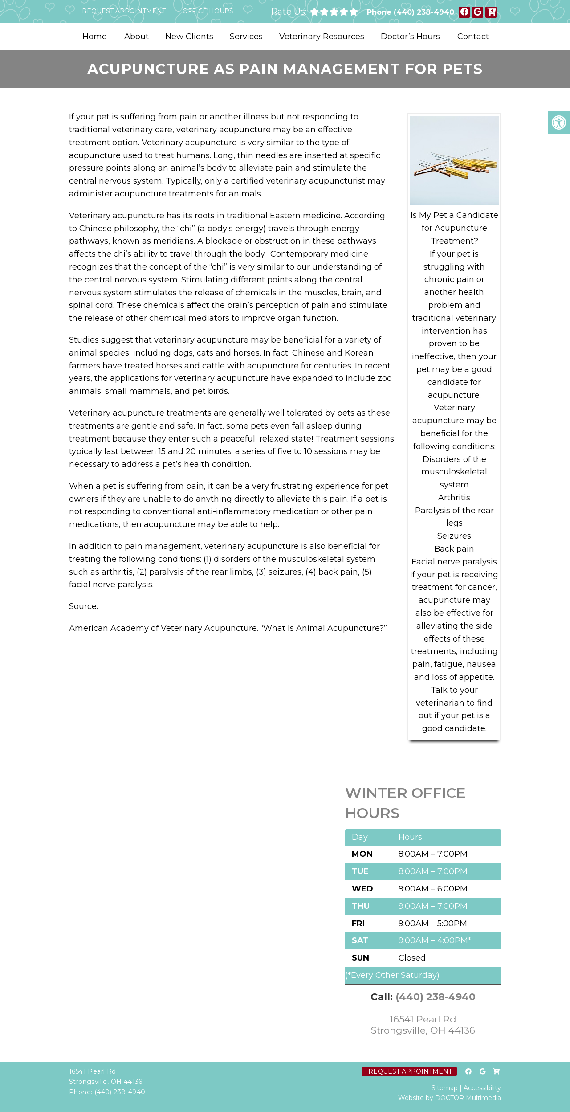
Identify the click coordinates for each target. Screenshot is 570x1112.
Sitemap (445, 1088)
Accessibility (482, 1088)
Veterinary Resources (321, 36)
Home (94, 36)
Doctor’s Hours (410, 36)
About (136, 36)
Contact (473, 36)
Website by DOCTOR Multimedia (449, 1098)
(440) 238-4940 (424, 12)
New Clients (189, 36)
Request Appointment (124, 11)
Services (246, 36)
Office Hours (208, 11)
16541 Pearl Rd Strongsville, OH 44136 (423, 1025)
